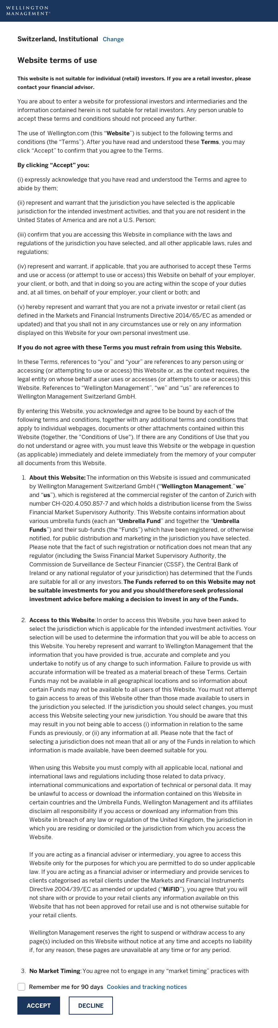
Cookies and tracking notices (147, 987)
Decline (91, 1005)
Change (113, 39)
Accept (39, 1005)
